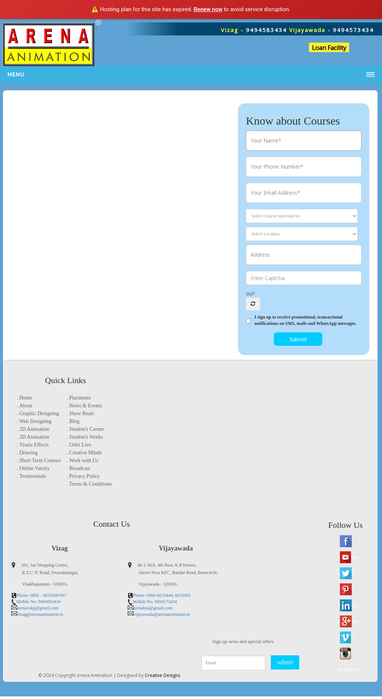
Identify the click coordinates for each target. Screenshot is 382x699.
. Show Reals (80, 413)
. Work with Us (82, 460)
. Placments (79, 398)
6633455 (182, 595)
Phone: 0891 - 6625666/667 (42, 595)
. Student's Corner (85, 429)
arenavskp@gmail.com (38, 608)
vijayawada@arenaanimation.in (162, 614)
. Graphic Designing (38, 413)
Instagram (347, 671)
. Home (24, 398)
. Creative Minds (84, 452)
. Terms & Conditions (89, 484)
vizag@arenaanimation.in (40, 614)
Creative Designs (162, 678)
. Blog (73, 421)
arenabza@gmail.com (153, 608)
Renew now (208, 9)
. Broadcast (78, 468)
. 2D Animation (33, 429)
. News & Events (84, 405)
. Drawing (27, 452)
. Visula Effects (32, 445)
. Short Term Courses (39, 460)
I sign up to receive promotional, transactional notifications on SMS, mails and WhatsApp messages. (305, 320)
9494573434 (353, 30)
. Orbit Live (79, 445)
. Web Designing (34, 421)
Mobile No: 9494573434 (155, 601)
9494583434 (266, 30)
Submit (298, 339)
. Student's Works (85, 437)
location (75, 492)
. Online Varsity (33, 468)
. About (24, 405)
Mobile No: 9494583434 (38, 601)
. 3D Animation (33, 437)
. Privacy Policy (83, 476)
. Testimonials (31, 476)
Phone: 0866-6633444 (153, 595)
